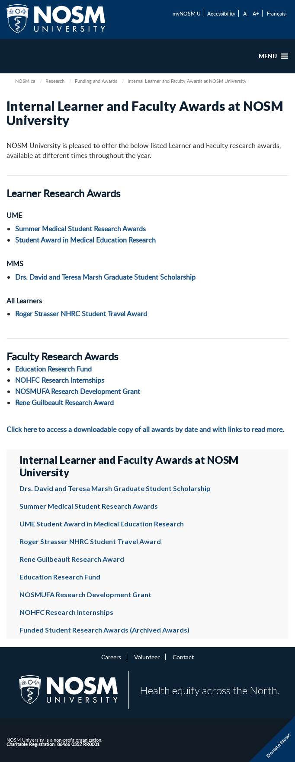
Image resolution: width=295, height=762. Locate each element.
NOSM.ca (25, 81)
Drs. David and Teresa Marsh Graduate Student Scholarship (105, 277)
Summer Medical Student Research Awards (80, 228)
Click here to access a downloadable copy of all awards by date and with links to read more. (145, 429)
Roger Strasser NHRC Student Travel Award (81, 313)
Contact (183, 656)
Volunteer (147, 656)
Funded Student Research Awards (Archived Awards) (104, 630)
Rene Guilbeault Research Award (64, 402)
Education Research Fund (53, 369)
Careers (111, 656)
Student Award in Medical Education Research (85, 240)
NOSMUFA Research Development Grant (77, 391)
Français (276, 13)
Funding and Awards (96, 81)
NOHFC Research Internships (59, 380)
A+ (256, 13)
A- (245, 13)
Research (54, 81)
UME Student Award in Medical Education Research (101, 524)
